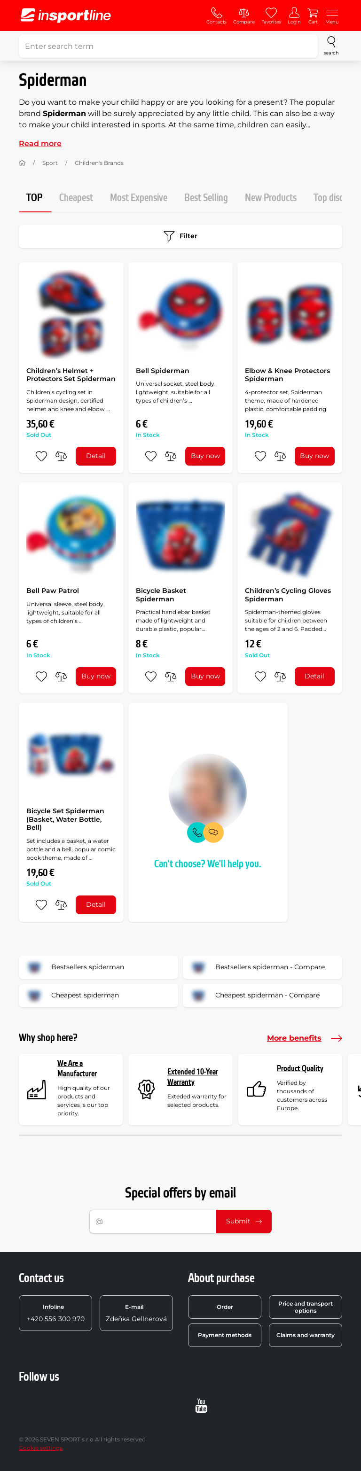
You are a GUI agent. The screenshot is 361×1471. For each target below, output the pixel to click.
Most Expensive (138, 198)
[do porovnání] (61, 456)
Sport (50, 162)
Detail (96, 455)
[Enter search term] (168, 46)
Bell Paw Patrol (52, 590)
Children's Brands (99, 162)
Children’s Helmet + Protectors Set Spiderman (71, 374)
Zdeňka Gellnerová (136, 1313)
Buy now (205, 455)
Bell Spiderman (162, 370)
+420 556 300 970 (56, 1313)
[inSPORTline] (66, 15)
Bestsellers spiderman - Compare (257, 967)
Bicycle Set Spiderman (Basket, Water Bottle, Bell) (65, 819)
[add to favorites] (41, 456)
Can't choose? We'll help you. (207, 864)
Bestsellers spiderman (74, 967)
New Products (271, 198)
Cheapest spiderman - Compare (254, 995)
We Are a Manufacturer (77, 1068)
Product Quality (300, 1068)
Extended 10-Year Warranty (192, 1077)
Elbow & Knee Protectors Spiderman (287, 374)
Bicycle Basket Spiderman (161, 594)
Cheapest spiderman (72, 995)
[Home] (22, 163)
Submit (244, 1221)
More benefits (304, 1038)
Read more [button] (40, 143)
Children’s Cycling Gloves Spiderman (288, 594)
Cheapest (76, 198)
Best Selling (206, 198)
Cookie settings (41, 1447)
